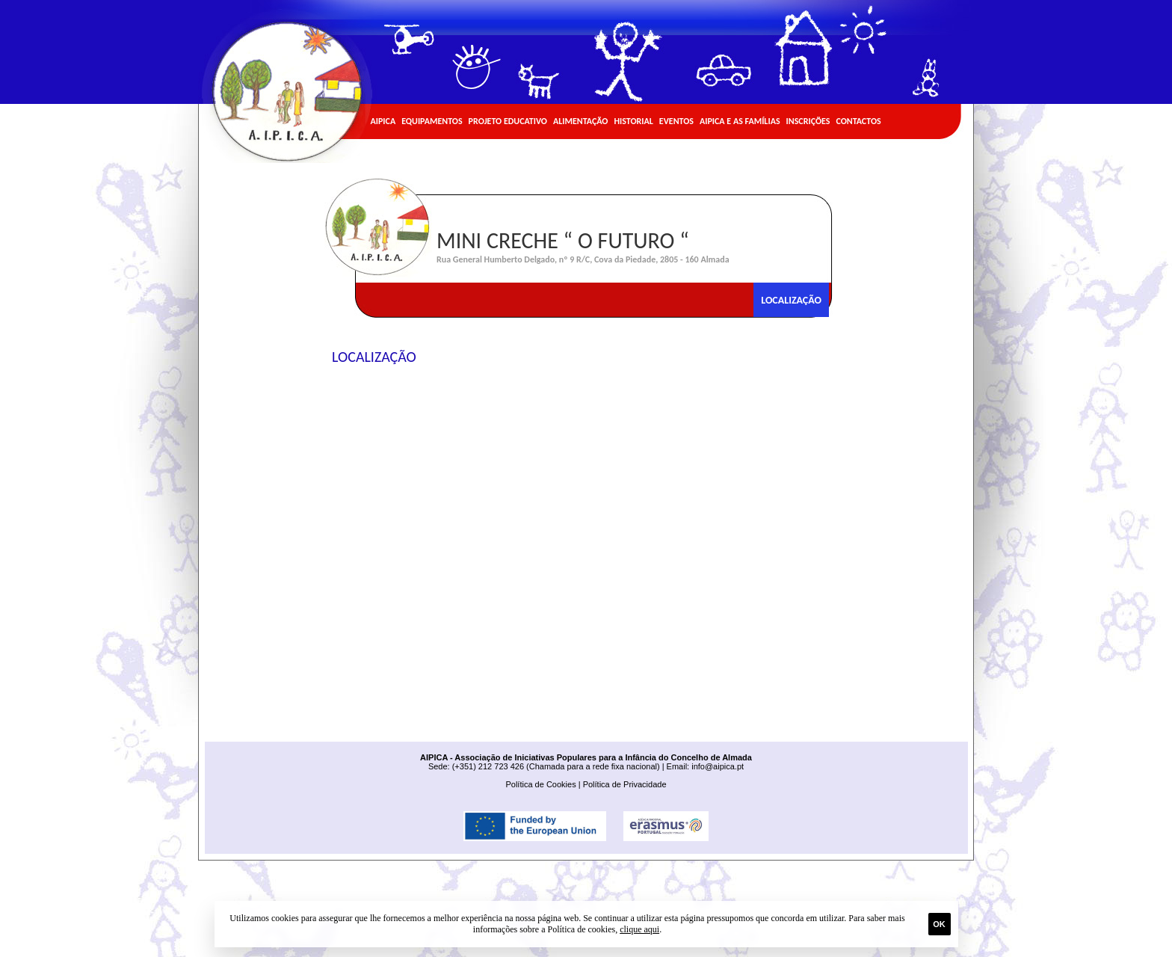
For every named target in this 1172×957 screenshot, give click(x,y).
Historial (633, 121)
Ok (939, 924)
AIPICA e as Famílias (740, 121)
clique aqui (639, 929)
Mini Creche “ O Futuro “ (563, 240)
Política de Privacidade (625, 784)
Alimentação (580, 121)
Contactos (858, 121)
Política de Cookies (540, 784)
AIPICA (383, 121)
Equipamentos (431, 121)
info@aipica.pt (717, 766)
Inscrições (808, 121)
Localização (791, 300)
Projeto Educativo (508, 121)
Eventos (676, 121)
